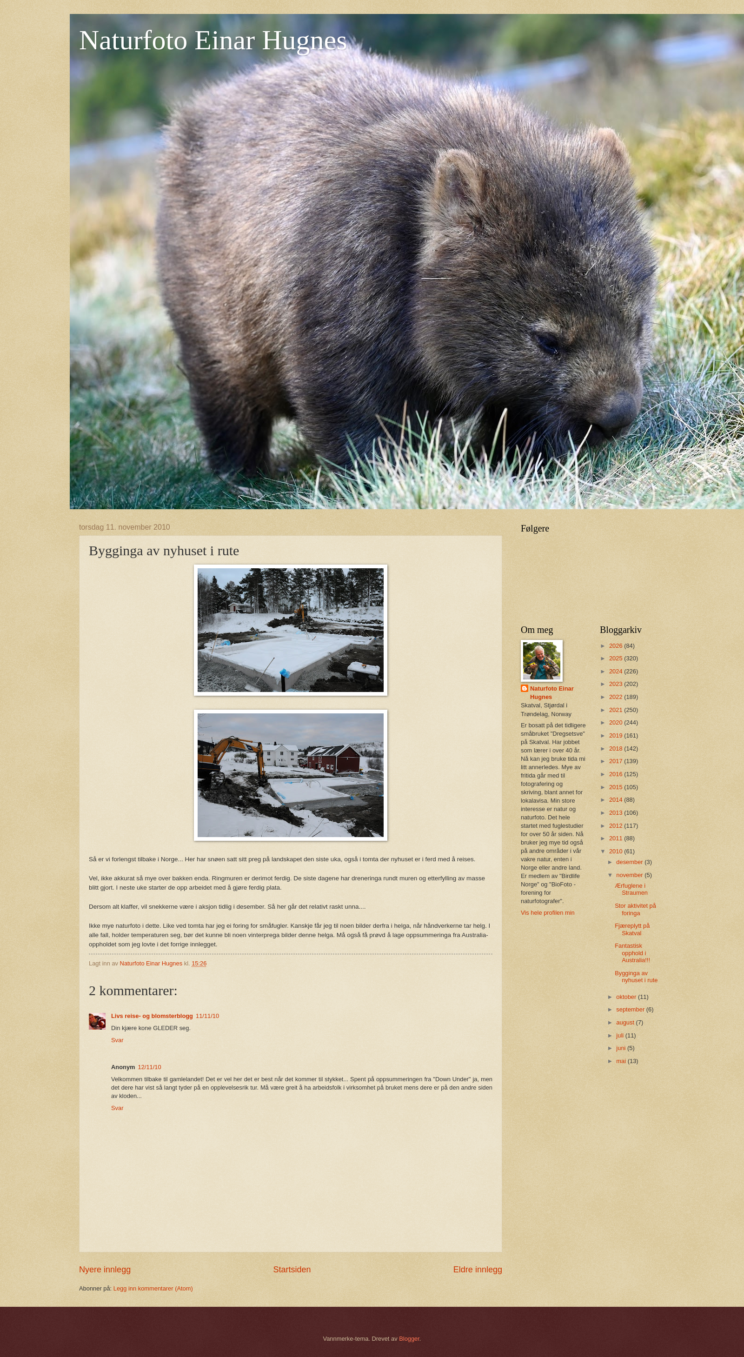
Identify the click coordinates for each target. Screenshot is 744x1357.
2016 (616, 774)
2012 (616, 825)
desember (630, 861)
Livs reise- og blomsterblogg (152, 1015)
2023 (616, 683)
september (631, 1009)
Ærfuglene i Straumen (631, 889)
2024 (616, 671)
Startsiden (292, 1269)
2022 (616, 696)
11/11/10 (207, 1015)
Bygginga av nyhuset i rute (636, 977)
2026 (616, 645)
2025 (616, 658)
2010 (616, 851)
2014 (616, 799)
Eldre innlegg (477, 1269)
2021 (616, 709)
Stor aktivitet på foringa (635, 909)
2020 (616, 722)
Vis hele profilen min (548, 912)
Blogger (409, 1338)
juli (620, 1035)
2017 (616, 761)
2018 (616, 748)
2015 (616, 787)
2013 (616, 812)
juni (621, 1047)
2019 (616, 735)
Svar (117, 1040)
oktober (627, 996)
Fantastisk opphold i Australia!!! (632, 953)
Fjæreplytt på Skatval (632, 929)
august (626, 1022)
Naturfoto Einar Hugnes (213, 40)
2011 (616, 838)
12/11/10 (149, 1067)
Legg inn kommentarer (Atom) (153, 1288)
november (630, 874)
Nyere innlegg (105, 1269)
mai (621, 1061)
